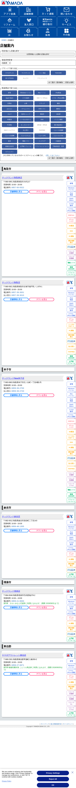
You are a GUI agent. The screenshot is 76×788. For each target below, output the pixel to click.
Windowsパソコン (25, 92)
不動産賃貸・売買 (58, 146)
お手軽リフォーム (25, 146)
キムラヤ (25, 78)
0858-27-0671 (18, 665)
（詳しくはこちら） (52, 155)
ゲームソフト (26, 109)
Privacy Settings (53, 773)
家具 (9, 141)
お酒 (25, 103)
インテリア (42, 141)
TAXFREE (42, 130)
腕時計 (58, 109)
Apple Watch (9, 98)
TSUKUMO (58, 73)
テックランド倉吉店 (11, 516)
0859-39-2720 (18, 391)
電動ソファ (25, 141)
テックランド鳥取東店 (12, 177)
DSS (42, 119)
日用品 (9, 103)
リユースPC (42, 135)
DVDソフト (42, 109)
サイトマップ (45, 724)
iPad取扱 (58, 92)
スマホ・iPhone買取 (58, 98)
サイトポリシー (68, 724)
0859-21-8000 (18, 601)
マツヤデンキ (26, 73)
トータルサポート (25, 119)
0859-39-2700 (18, 388)
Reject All (53, 779)
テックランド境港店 (11, 591)
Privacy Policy (6, 781)
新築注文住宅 (9, 146)
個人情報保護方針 (56, 724)
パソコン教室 (58, 119)
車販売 (42, 114)
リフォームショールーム (42, 146)
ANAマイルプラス (9, 130)
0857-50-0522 (18, 187)
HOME (4, 40)
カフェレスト (9, 151)
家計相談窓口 (58, 125)
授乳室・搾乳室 (42, 125)
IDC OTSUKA (9, 78)
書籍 (58, 103)
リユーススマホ (58, 135)
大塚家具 (58, 141)
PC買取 (9, 125)
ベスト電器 (42, 73)
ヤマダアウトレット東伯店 (14, 655)
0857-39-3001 (18, 292)
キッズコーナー (26, 125)
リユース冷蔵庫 (58, 130)
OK (53, 785)
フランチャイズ (42, 78)
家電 (9, 92)
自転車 (58, 114)
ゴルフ (9, 114)
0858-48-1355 (18, 526)
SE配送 (9, 119)
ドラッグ (42, 103)
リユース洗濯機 (9, 135)
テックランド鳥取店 (11, 282)
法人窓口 (25, 130)
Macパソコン (42, 92)
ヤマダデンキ (9, 73)
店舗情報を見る (16, 192)
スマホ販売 (25, 98)
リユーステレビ (26, 135)
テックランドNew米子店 (13, 378)
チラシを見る (41, 192)
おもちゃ (9, 109)
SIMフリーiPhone (42, 98)
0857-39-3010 (18, 295)
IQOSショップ (25, 114)
